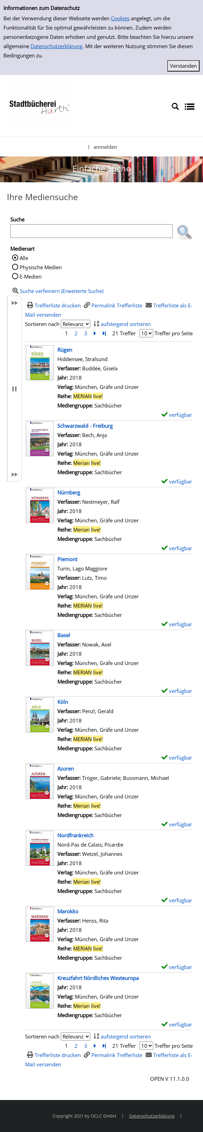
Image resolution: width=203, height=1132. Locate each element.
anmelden (105, 146)
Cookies (120, 18)
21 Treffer (124, 333)
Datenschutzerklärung (56, 46)
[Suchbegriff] (91, 231)
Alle (24, 257)
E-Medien (31, 276)
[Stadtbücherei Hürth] (39, 105)
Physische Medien (41, 267)
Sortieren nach (42, 323)
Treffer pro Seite (174, 333)
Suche (17, 219)
